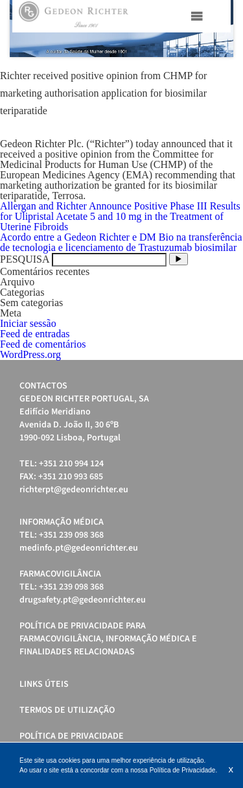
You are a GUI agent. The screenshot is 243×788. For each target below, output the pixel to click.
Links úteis (44, 684)
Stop (227, 73)
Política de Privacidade (71, 736)
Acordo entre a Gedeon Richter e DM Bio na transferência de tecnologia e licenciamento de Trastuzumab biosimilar (121, 242)
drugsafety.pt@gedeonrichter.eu (82, 599)
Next (216, 28)
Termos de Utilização (67, 710)
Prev (26, 28)
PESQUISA (24, 259)
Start (217, 73)
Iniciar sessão (28, 323)
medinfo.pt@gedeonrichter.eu (78, 548)
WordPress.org (30, 354)
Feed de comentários (43, 344)
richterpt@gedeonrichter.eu (73, 489)
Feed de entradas (35, 333)
